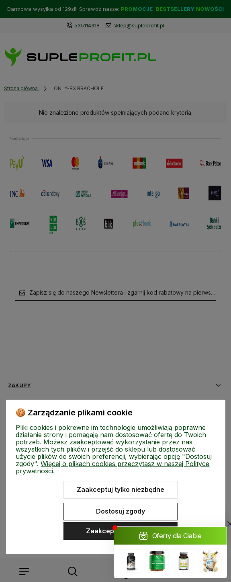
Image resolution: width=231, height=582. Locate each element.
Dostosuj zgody (120, 511)
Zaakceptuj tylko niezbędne (120, 489)
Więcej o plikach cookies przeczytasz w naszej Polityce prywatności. (112, 467)
